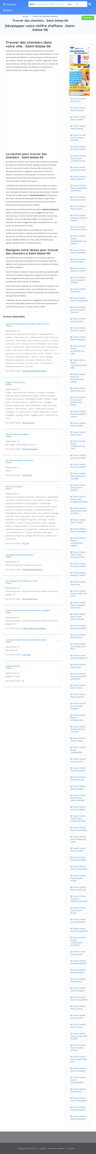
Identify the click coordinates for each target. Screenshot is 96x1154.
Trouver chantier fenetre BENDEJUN (78, 920)
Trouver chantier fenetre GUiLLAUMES (79, 998)
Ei (23, 681)
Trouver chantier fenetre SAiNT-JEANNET (78, 487)
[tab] (32, 324)
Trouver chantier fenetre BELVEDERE (78, 962)
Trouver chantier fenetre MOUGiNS (78, 198)
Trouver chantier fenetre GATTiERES (78, 456)
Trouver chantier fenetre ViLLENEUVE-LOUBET (79, 218)
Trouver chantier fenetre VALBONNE (78, 251)
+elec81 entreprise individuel (34, 628)
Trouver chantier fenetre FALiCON (78, 695)
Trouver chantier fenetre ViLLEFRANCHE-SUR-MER (79, 364)
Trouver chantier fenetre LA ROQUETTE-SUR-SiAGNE (78, 378)
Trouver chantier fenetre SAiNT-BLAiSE (78, 910)
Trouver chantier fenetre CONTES (78, 320)
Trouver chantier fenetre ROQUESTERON (78, 1080)
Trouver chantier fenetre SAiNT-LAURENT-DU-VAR (78, 158)
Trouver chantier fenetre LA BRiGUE (78, 1069)
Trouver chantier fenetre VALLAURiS (78, 168)
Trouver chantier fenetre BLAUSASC (78, 769)
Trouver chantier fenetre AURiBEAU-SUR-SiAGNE (78, 605)
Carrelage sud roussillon (32, 569)
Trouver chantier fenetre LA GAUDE (78, 329)
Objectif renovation (30, 449)
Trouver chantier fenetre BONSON (78, 971)
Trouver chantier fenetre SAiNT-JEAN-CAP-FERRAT (79, 676)
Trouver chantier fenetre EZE (78, 583)
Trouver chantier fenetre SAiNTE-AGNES (78, 878)
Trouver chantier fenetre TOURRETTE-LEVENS (79, 414)
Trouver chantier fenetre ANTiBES (78, 109)
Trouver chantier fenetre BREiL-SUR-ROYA (78, 646)
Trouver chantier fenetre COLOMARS (78, 530)
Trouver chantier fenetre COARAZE (78, 989)
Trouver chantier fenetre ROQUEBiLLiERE (78, 717)
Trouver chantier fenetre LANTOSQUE (79, 828)
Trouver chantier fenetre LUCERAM (78, 808)
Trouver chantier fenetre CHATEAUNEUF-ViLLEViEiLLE (78, 941)
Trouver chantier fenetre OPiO (78, 665)
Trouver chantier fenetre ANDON (78, 1016)
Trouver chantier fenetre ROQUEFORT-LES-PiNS (78, 350)
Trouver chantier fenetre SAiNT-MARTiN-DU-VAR (78, 616)
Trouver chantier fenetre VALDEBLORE (79, 929)
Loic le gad (26, 654)
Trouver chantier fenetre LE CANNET (78, 147)
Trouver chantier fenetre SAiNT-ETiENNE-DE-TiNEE (78, 818)
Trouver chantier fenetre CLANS (78, 1025)
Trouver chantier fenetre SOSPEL (78, 521)
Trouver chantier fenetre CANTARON (78, 858)
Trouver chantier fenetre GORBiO (78, 787)
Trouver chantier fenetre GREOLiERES (79, 1099)
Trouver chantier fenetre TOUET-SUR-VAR (79, 1059)
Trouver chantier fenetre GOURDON (78, 1117)
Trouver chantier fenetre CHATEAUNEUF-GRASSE (78, 542)
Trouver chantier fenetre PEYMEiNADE (79, 299)
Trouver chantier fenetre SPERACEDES (79, 867)
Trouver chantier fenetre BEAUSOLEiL (79, 228)
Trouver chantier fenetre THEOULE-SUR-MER (78, 729)
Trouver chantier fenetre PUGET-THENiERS (78, 706)
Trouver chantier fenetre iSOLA (78, 980)
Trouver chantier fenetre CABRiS (78, 739)
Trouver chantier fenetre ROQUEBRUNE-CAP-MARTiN (79, 240)
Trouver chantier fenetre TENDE (78, 686)
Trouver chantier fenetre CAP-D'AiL (78, 389)
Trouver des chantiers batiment (45, 16)
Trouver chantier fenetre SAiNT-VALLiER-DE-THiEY (78, 554)
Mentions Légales (57, 1148)
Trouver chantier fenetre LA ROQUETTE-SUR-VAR (79, 898)
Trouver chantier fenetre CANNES (78, 118)
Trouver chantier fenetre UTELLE (78, 1007)
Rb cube (25, 543)
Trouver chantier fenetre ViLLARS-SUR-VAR (78, 1047)
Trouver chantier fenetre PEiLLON (78, 778)
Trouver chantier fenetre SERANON (78, 1108)
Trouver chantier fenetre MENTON (78, 177)
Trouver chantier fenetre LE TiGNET (78, 574)
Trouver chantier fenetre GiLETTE (78, 760)
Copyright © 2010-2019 (27, 1148)
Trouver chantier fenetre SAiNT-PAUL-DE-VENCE (79, 511)
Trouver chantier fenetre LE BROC (78, 849)
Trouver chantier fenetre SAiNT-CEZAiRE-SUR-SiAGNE (79, 499)
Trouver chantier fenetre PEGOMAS (78, 338)
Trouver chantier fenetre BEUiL (78, 1090)
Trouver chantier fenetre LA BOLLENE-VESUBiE (79, 1036)
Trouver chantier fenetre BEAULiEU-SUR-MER (78, 476)
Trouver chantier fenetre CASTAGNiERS (78, 750)
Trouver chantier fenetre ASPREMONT (79, 656)
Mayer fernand (28, 423)
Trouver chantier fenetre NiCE (78, 100)
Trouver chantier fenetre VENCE (78, 207)
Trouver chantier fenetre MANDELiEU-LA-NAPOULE (79, 188)
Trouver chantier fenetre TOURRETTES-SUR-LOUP (78, 445)
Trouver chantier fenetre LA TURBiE (78, 564)
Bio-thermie (27, 475)
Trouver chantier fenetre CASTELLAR (78, 888)
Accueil (25, 16)
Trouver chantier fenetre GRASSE (78, 127)
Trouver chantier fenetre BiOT (78, 290)
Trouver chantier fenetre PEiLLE (78, 636)
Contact (71, 1148)
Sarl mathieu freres (30, 599)
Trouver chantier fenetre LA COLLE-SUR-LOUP (78, 309)
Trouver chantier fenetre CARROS (78, 260)
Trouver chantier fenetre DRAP (78, 433)
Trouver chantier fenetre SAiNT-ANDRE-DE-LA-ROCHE (78, 401)
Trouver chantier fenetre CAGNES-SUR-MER (78, 137)
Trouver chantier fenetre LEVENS (78, 424)
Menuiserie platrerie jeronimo (34, 371)
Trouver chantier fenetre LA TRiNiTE (78, 269)
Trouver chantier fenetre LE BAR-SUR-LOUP (79, 593)
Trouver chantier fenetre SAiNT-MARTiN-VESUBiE (78, 798)
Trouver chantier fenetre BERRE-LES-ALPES (78, 839)
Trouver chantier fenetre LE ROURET (78, 465)
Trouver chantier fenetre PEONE (78, 952)
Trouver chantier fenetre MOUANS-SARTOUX (78, 280)
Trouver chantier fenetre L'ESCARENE (79, 626)
